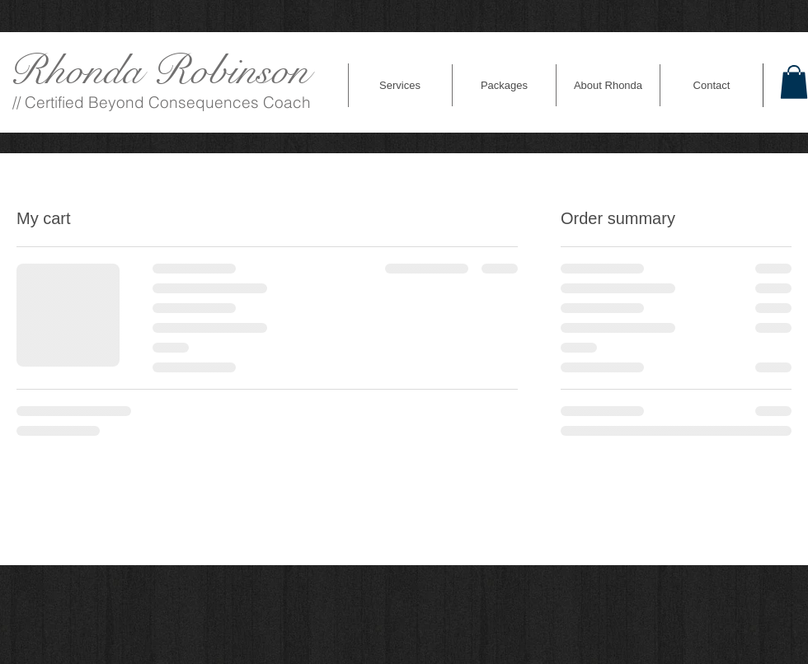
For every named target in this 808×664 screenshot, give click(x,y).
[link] (794, 82)
